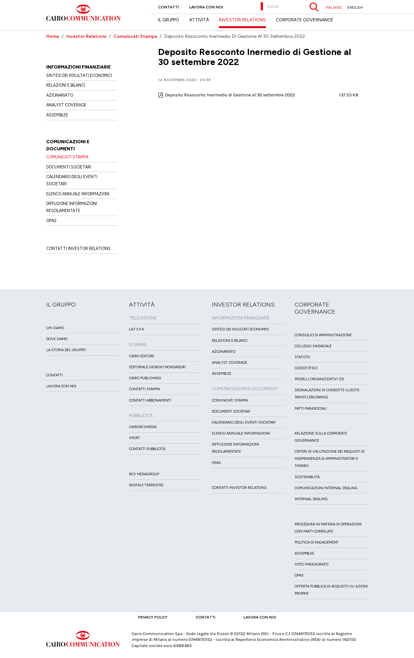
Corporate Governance (304, 20)
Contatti (168, 7)
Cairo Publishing (145, 378)
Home (52, 36)
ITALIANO (333, 7)
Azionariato (59, 95)
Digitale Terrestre (146, 485)
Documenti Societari (68, 167)
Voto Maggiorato (311, 564)
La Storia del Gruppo (66, 350)
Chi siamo (55, 328)
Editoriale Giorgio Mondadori (157, 367)
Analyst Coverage (66, 104)
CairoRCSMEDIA (143, 427)
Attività (199, 20)
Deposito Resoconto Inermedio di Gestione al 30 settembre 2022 (230, 95)
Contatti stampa (144, 389)
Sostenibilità (307, 477)
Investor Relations (86, 36)
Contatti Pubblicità (147, 449)
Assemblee (57, 115)
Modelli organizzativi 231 (319, 379)
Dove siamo (57, 339)
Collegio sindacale (313, 346)
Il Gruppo (168, 20)
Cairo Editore (141, 356)
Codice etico (306, 368)
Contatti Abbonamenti (150, 400)
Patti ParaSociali (311, 408)
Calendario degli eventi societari (71, 180)
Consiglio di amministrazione (323, 335)
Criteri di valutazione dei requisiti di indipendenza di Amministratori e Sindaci (330, 458)
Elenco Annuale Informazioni (77, 193)
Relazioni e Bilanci (65, 85)
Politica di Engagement (317, 542)
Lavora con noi (206, 7)
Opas (299, 575)
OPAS (51, 220)
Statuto (302, 357)
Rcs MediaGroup (144, 474)
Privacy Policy (153, 617)
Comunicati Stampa (135, 36)
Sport (134, 438)
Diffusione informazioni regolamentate (71, 207)
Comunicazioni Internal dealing (326, 488)
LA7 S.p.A (136, 329)
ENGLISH (355, 7)
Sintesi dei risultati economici (79, 75)
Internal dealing (311, 499)
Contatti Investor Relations (78, 248)
